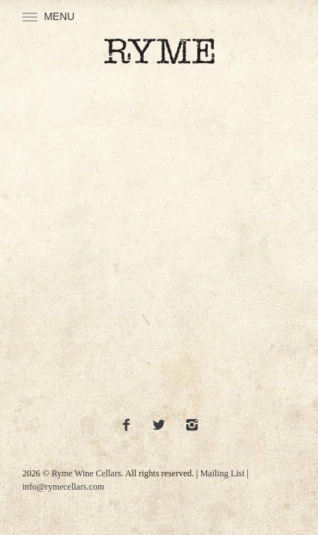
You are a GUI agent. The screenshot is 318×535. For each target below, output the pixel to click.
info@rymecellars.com (63, 487)
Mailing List (222, 473)
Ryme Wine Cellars (86, 473)
